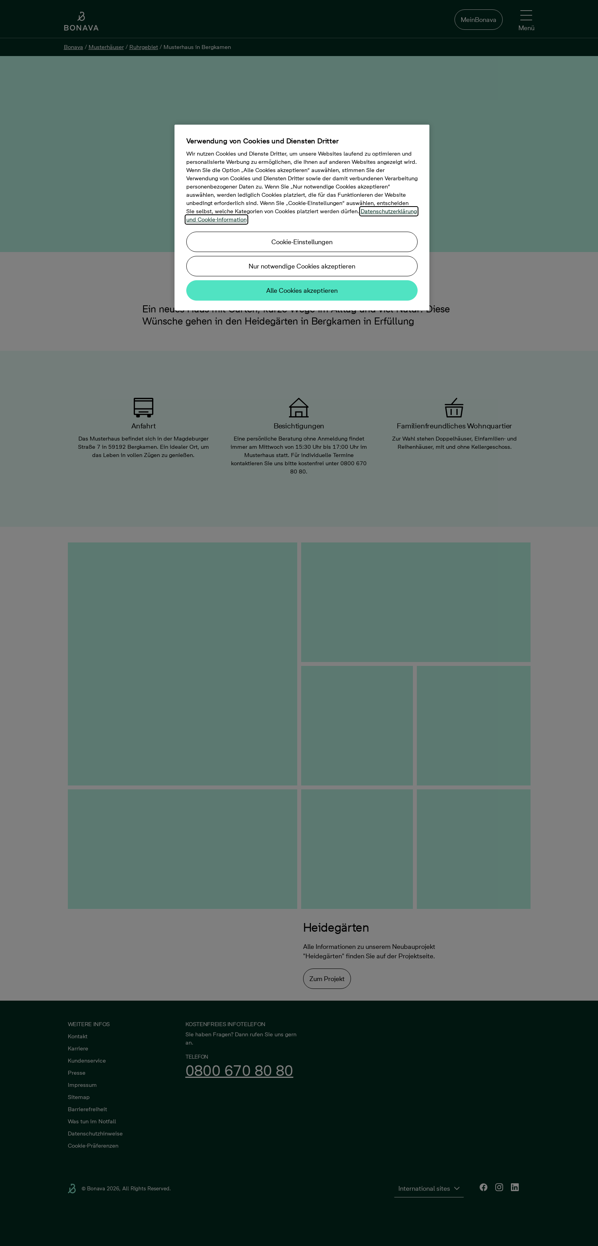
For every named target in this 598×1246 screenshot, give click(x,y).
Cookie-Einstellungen (302, 242)
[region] (301, 217)
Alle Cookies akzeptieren (302, 290)
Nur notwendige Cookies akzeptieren (302, 266)
